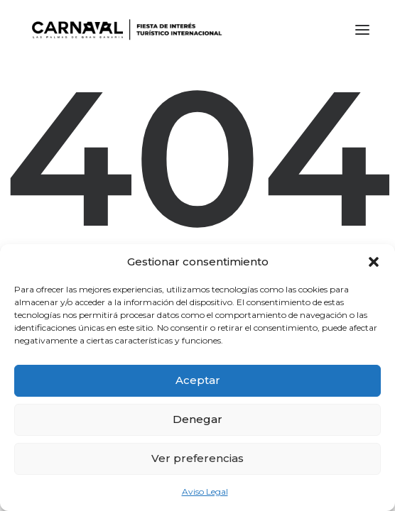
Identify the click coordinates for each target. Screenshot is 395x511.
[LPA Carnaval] (124, 29)
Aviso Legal (205, 491)
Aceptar (197, 380)
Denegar (197, 419)
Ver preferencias (197, 458)
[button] (374, 262)
